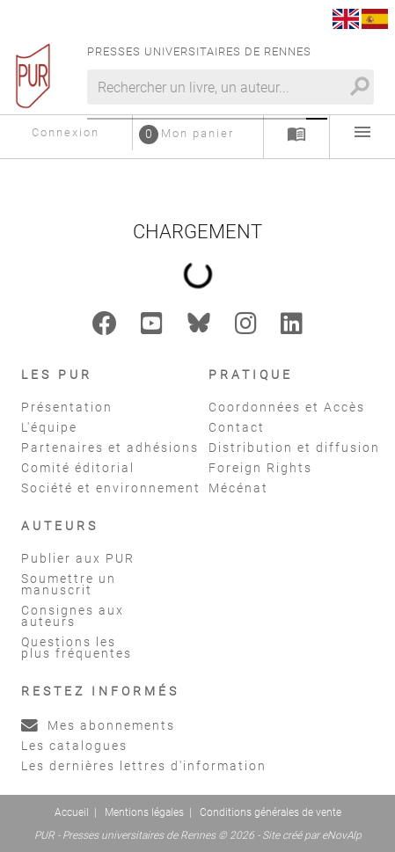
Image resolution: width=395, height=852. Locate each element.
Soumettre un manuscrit (68, 584)
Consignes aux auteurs (72, 616)
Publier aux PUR (78, 558)
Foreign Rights (260, 468)
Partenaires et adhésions (110, 448)
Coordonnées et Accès (286, 407)
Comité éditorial (78, 468)
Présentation (67, 407)
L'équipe (49, 427)
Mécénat (238, 488)
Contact (236, 427)
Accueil (72, 812)
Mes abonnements (98, 725)
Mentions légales (144, 812)
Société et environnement (111, 488)
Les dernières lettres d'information (144, 766)
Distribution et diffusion (294, 448)
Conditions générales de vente (270, 812)
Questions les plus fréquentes (76, 647)
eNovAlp (342, 835)
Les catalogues (74, 746)
